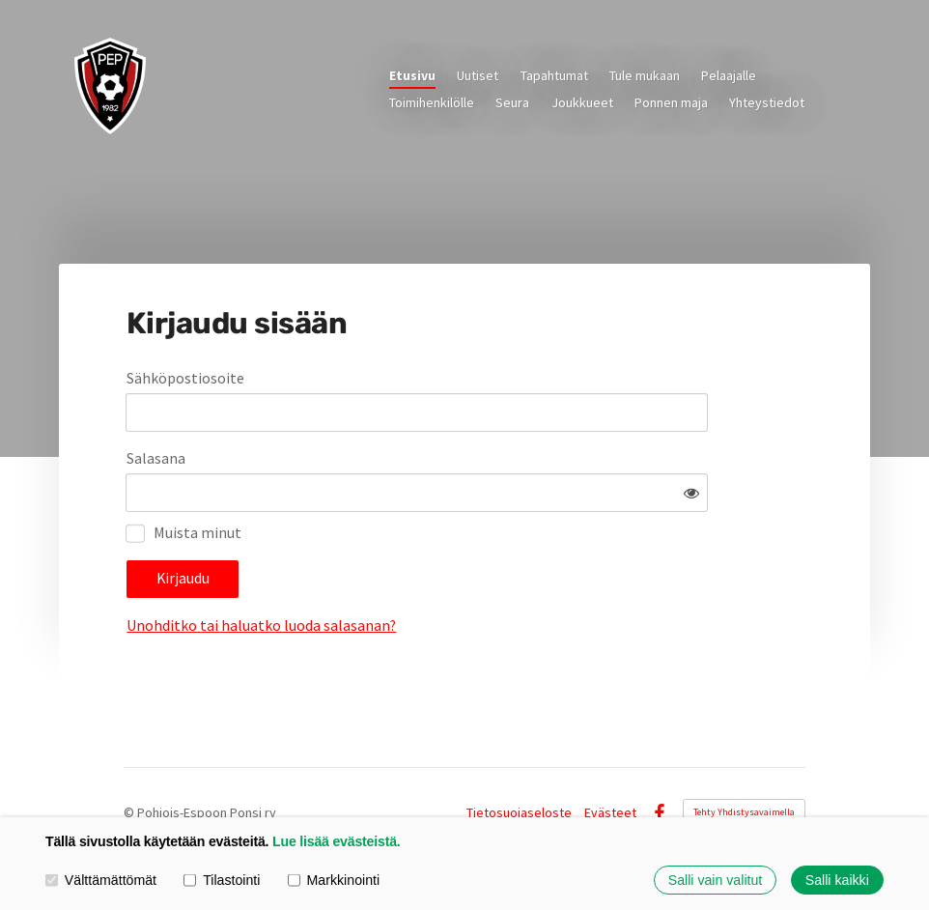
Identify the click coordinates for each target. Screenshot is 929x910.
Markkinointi (334, 880)
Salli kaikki (837, 880)
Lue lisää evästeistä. (336, 841)
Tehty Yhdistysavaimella (744, 769)
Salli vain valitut (715, 880)
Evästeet (610, 770)
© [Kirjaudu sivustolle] (130, 770)
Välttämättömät (100, 880)
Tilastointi (221, 880)
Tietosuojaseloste (519, 770)
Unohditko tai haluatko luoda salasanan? (443, 569)
